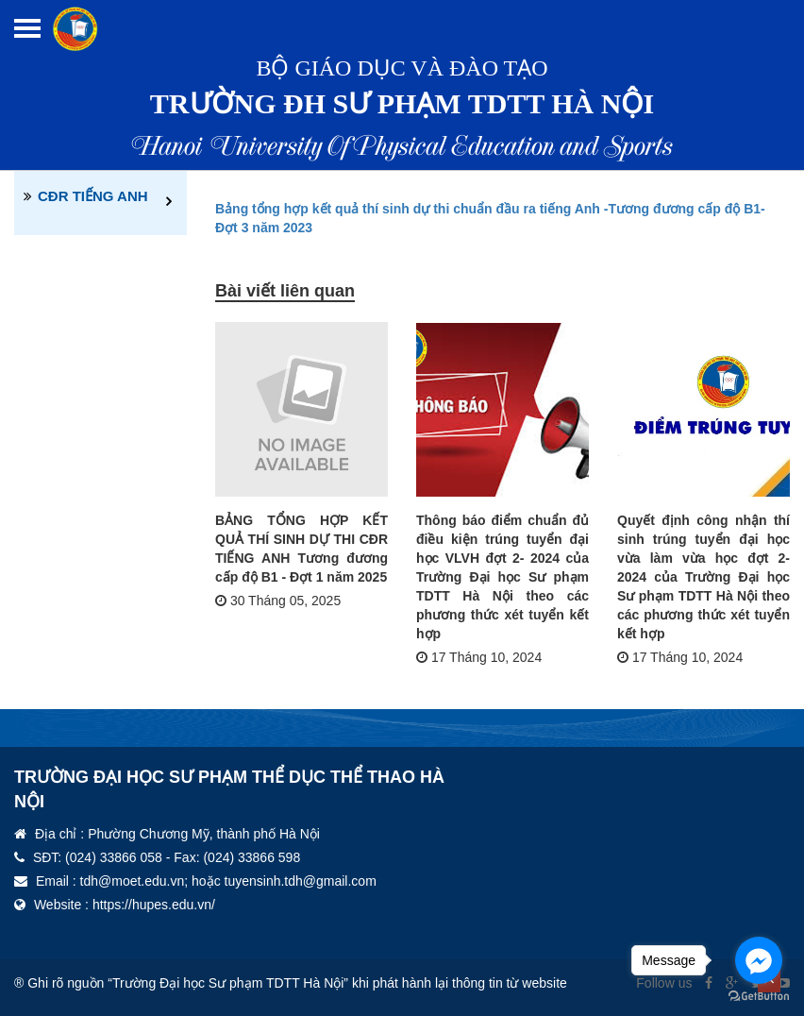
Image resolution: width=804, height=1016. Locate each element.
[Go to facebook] (758, 960)
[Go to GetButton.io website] (759, 997)
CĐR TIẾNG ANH (93, 196)
